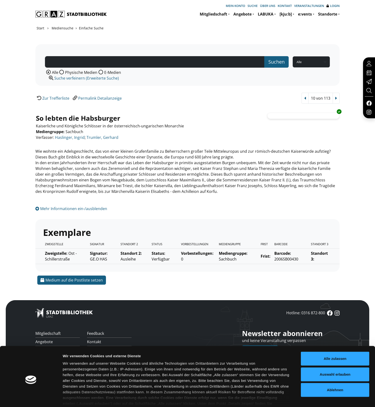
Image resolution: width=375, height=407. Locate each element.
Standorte (327, 14)
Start (40, 28)
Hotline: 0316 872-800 (305, 312)
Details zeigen (254, 398)
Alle (55, 72)
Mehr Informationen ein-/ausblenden (71, 208)
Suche (253, 6)
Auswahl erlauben (335, 353)
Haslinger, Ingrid (70, 137)
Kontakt (285, 6)
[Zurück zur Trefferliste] (52, 98)
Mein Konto (235, 6)
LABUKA (265, 14)
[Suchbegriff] (155, 62)
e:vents (305, 14)
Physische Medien (81, 72)
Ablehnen (335, 369)
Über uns (267, 6)
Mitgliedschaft (213, 14)
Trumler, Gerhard (102, 137)
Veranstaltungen (309, 6)
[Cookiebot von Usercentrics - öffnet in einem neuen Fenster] (31, 397)
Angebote (242, 14)
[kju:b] (286, 14)
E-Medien (112, 72)
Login (333, 6)
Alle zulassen (335, 338)
